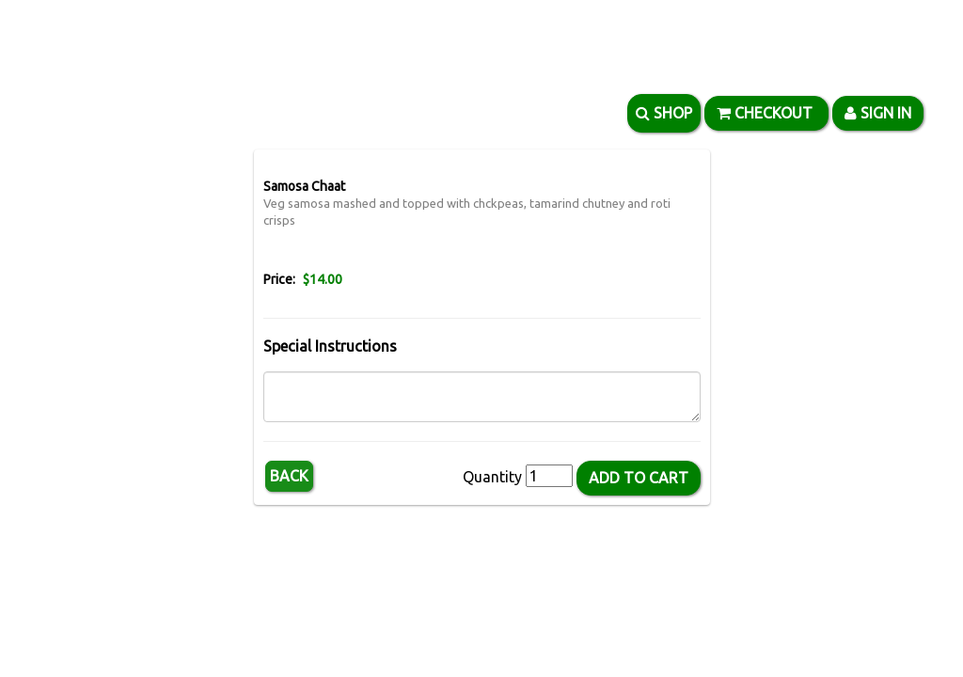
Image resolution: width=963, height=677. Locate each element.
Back (289, 475)
